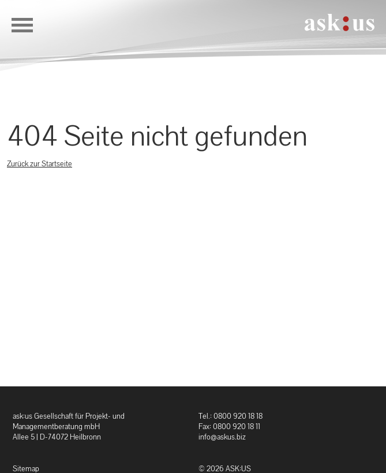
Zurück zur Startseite (39, 164)
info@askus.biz (222, 437)
